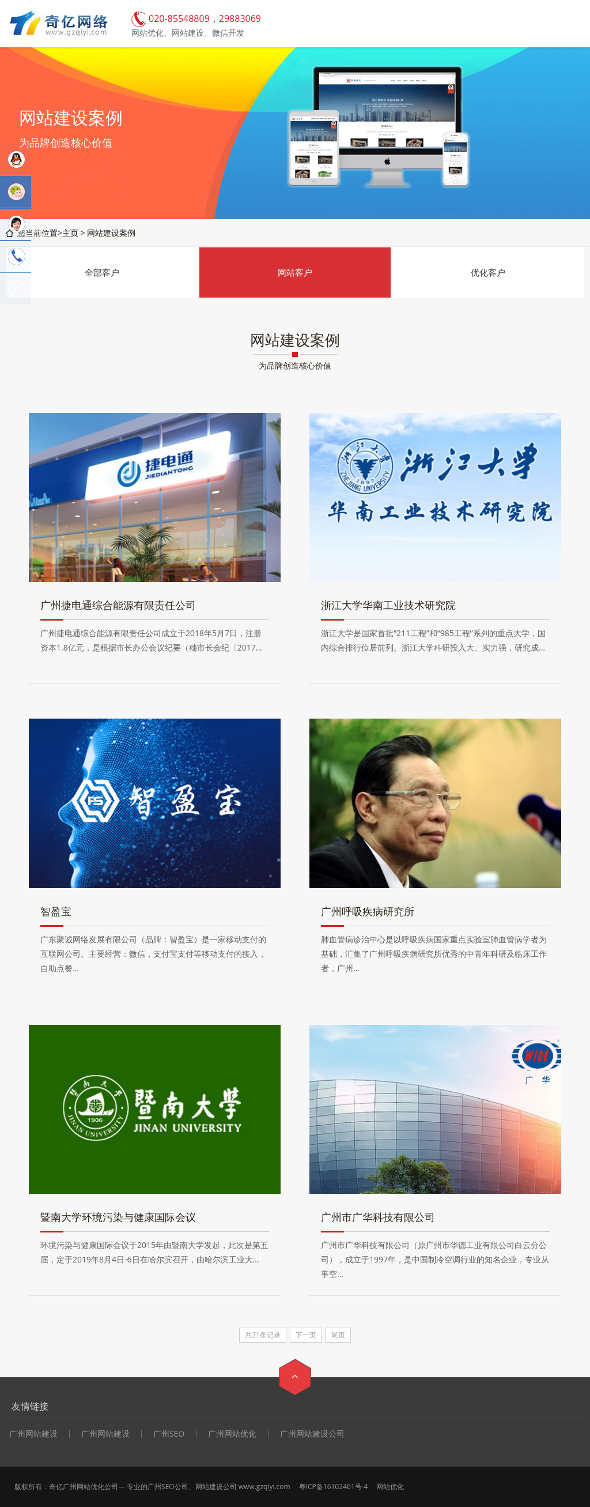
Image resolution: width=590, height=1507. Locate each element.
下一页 (306, 1335)
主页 (70, 232)
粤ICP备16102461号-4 (333, 1486)
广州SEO (168, 1434)
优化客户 (488, 272)
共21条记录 (263, 1335)
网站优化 (390, 1486)
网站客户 (295, 272)
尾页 (338, 1335)
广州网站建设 (105, 1434)
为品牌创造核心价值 (295, 365)
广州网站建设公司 (312, 1434)
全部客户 (102, 272)
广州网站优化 (232, 1434)
